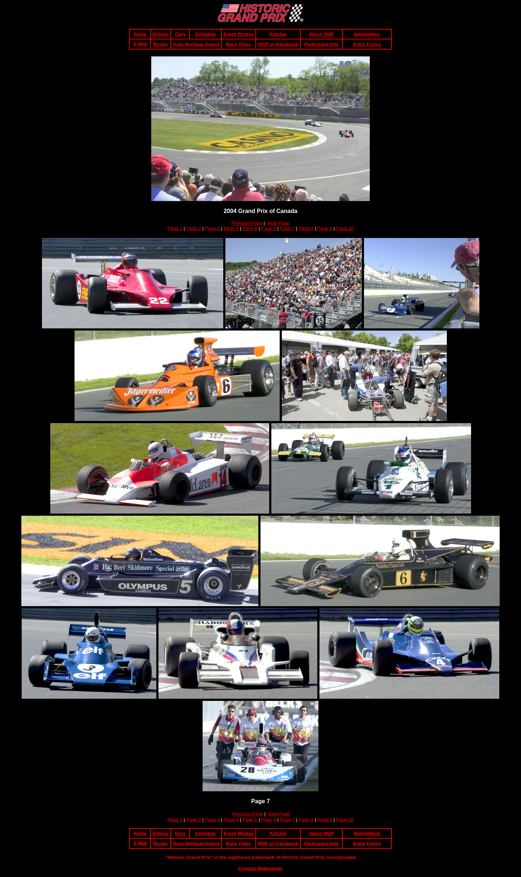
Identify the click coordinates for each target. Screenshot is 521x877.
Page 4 (231, 228)
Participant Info (321, 44)
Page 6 (268, 228)
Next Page (278, 223)
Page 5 (249, 228)
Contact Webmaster (260, 868)
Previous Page (247, 223)
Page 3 (212, 228)
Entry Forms (367, 44)
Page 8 (305, 228)
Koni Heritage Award (196, 44)
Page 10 (344, 228)
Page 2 (193, 228)
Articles (278, 34)
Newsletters (367, 34)
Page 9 (324, 228)
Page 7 (287, 228)
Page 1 (175, 228)
